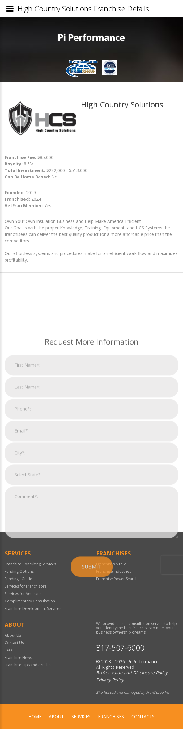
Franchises (111, 716)
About (56, 716)
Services (81, 716)
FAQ (8, 650)
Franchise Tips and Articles (28, 665)
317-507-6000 (120, 647)
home (34, 716)
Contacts (143, 716)
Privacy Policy (110, 680)
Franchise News (18, 657)
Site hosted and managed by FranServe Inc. (133, 692)
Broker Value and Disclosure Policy (132, 673)
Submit (91, 635)
